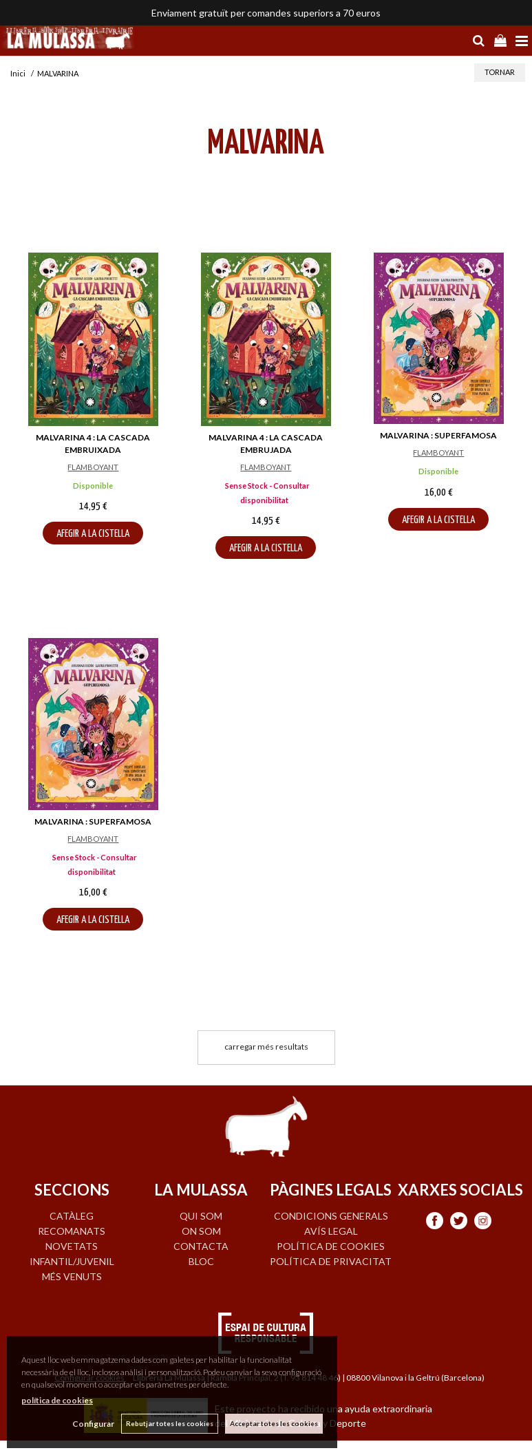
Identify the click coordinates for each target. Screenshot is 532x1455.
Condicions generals (331, 1216)
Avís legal (331, 1231)
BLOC (201, 1261)
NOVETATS (71, 1246)
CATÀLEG (72, 1216)
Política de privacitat (331, 1261)
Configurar (93, 1424)
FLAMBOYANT (92, 467)
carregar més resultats (266, 1046)
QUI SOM (201, 1216)
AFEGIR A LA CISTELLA (92, 534)
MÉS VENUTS (72, 1276)
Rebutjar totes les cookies (169, 1423)
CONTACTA (200, 1246)
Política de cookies (331, 1246)
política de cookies (57, 1400)
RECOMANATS (71, 1231)
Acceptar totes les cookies (274, 1423)
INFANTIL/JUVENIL (72, 1261)
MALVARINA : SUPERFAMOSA (438, 435)
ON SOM (201, 1231)
